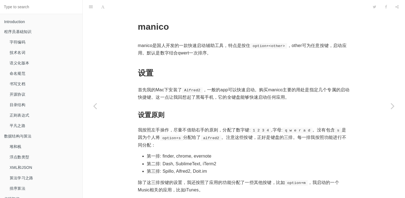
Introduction (14, 22)
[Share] (397, 7)
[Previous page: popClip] (95, 106)
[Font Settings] (103, 7)
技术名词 (17, 52)
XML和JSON (21, 167)
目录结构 (17, 105)
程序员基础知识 (17, 31)
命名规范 (17, 73)
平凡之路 (17, 125)
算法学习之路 (21, 178)
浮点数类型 (19, 157)
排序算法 (17, 188)
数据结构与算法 (17, 136)
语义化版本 (19, 63)
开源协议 (17, 94)
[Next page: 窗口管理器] (392, 106)
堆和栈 (15, 146)
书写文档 (17, 84)
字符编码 (17, 42)
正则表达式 (19, 115)
